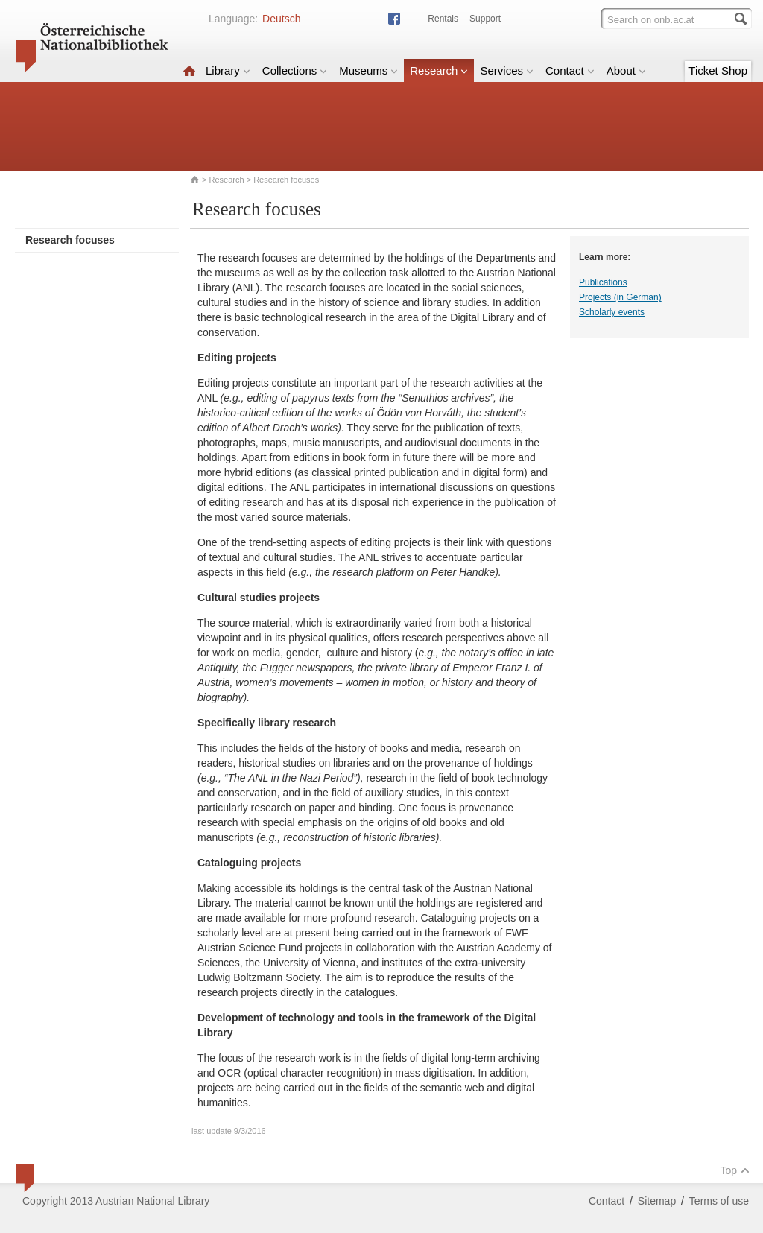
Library (228, 70)
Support (485, 18)
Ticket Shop (717, 70)
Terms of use (719, 1201)
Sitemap (657, 1201)
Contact (570, 70)
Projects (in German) (620, 297)
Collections (294, 70)
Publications (603, 282)
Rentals (443, 18)
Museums (368, 70)
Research (439, 70)
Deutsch (281, 19)
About (626, 70)
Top (735, 1170)
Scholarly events (612, 312)
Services (507, 70)
